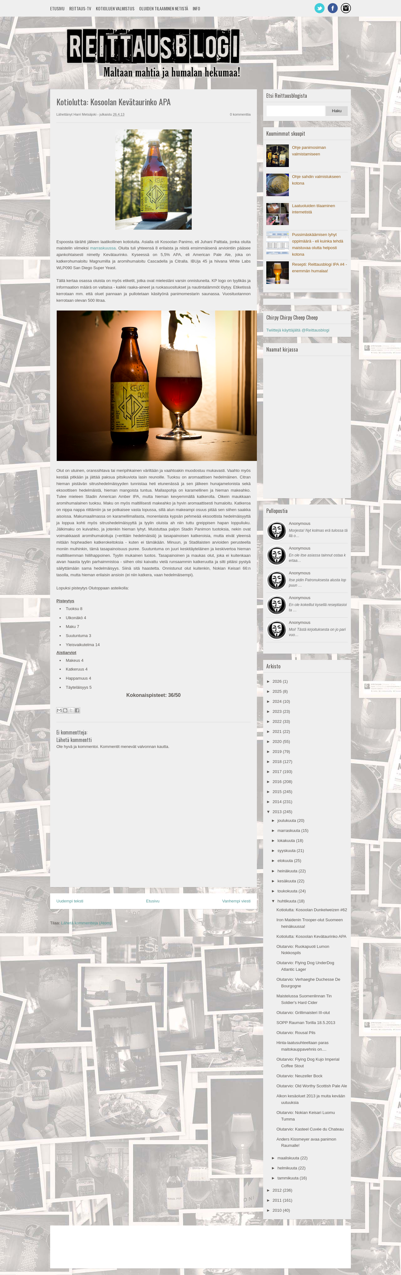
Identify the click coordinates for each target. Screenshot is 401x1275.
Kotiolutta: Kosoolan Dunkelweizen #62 (311, 909)
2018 (278, 761)
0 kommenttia (240, 114)
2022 (278, 721)
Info (196, 8)
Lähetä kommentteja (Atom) (86, 923)
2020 (278, 741)
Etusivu (57, 8)
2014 (278, 801)
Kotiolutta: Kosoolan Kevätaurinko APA (311, 936)
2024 (278, 701)
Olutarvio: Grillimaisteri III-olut (303, 1012)
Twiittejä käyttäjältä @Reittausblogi (297, 330)
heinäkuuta (288, 871)
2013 (278, 811)
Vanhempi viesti (236, 901)
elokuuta (286, 860)
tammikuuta (289, 1178)
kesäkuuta (287, 881)
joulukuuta (287, 820)
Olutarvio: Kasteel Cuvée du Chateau (310, 1129)
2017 (278, 771)
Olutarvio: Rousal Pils (295, 1032)
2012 (278, 1190)
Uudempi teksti (69, 901)
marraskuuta (289, 830)
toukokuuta (288, 891)
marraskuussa (103, 248)
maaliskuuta (289, 1158)
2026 (278, 681)
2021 (278, 731)
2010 (278, 1210)
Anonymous (299, 523)
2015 (278, 791)
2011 (278, 1200)
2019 (278, 751)
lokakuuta (287, 840)
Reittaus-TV (80, 8)
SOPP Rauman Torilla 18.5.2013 (305, 1022)
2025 (278, 691)
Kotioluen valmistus (115, 8)
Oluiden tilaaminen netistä (163, 8)
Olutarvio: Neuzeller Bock (299, 1076)
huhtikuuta (288, 901)
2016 (278, 781)
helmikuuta (288, 1168)
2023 (278, 711)
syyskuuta (287, 850)
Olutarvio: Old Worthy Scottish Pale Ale (311, 1086)
